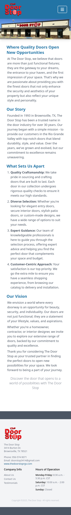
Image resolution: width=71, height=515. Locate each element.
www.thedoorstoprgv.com (18, 463)
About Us (9, 475)
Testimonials (10, 482)
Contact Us (10, 478)
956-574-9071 (19, 457)
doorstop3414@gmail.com (25, 460)
